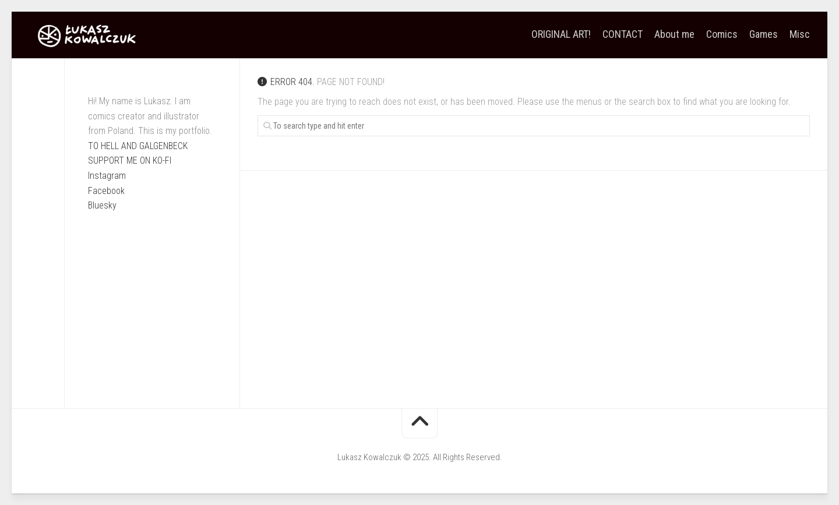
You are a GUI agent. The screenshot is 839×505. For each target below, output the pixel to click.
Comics (722, 34)
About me (674, 34)
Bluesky (102, 205)
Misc (799, 34)
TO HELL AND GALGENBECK (138, 145)
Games (763, 34)
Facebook (106, 190)
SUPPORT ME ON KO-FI (129, 160)
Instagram (107, 175)
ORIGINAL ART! (561, 34)
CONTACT (622, 34)
